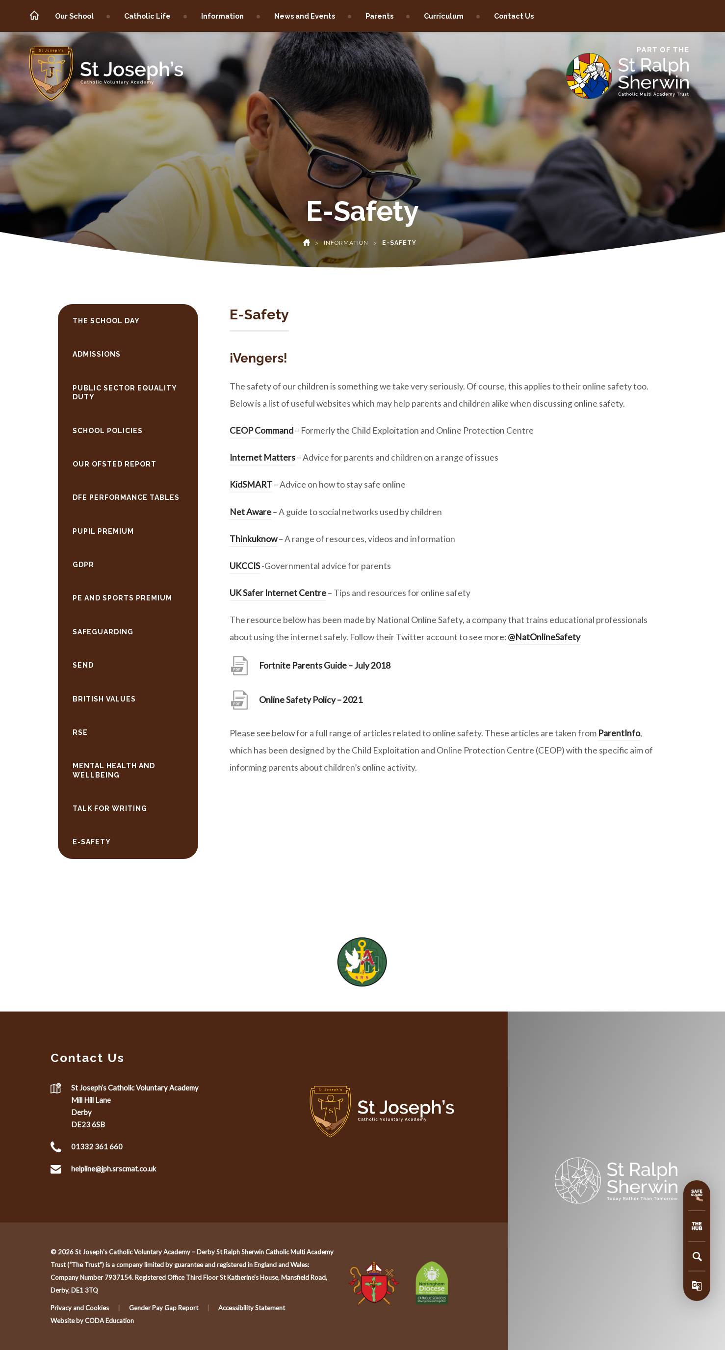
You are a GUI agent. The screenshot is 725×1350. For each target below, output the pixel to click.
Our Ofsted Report (114, 464)
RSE (80, 732)
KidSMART (251, 484)
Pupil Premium (103, 531)
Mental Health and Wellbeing (114, 770)
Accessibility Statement (251, 1308)
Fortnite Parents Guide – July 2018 (324, 665)
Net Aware (250, 512)
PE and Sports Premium (122, 598)
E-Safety (92, 842)
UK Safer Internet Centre (278, 593)
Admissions (97, 354)
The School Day (106, 321)
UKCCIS (245, 566)
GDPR (83, 565)
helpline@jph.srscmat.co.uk (113, 1168)
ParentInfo (619, 733)
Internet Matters (262, 457)
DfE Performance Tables (126, 497)
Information (222, 16)
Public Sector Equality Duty (125, 392)
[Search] (697, 1256)
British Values (104, 699)
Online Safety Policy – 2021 (310, 700)
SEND (83, 665)
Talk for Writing (110, 808)
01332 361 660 (97, 1146)
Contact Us (514, 16)
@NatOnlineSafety (544, 637)
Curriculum (444, 16)
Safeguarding (103, 632)
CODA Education (109, 1320)
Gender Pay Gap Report (163, 1308)
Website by (68, 1320)
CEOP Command (261, 430)
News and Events (304, 16)
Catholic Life (147, 16)
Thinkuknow (253, 539)
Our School (74, 16)
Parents (379, 16)
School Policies (108, 431)
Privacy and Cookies (80, 1308)
